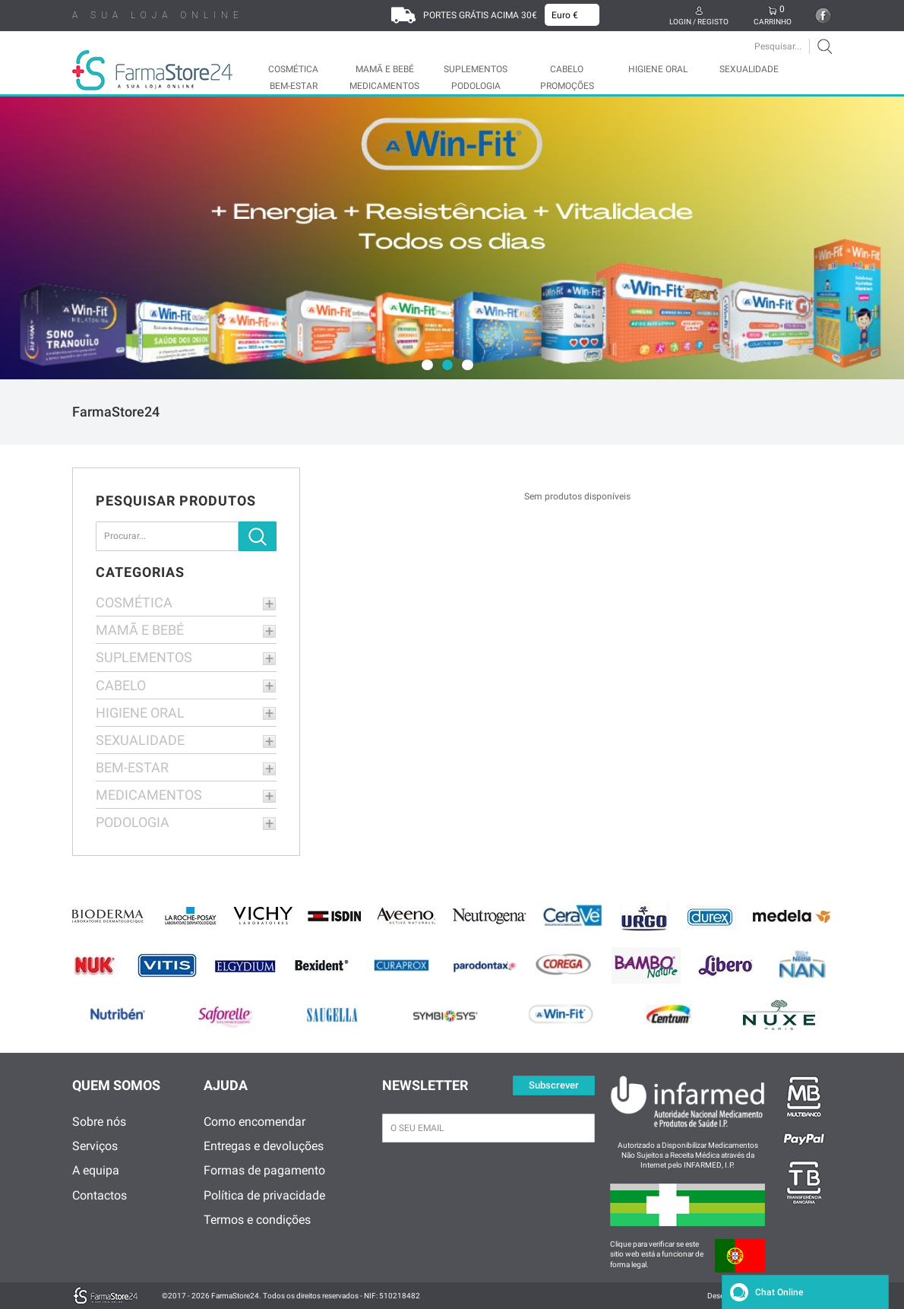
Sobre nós (99, 1121)
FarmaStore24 (116, 412)
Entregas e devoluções (264, 1146)
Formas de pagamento (264, 1170)
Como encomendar (254, 1121)
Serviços (95, 1146)
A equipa (95, 1170)
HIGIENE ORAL (657, 69)
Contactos (99, 1195)
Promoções (567, 86)
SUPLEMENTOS (475, 69)
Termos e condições (257, 1219)
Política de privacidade (264, 1195)
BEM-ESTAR (294, 86)
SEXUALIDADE (749, 69)
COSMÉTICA (293, 69)
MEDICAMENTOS (384, 86)
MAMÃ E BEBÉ (385, 69)
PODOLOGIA (476, 86)
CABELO (566, 69)
